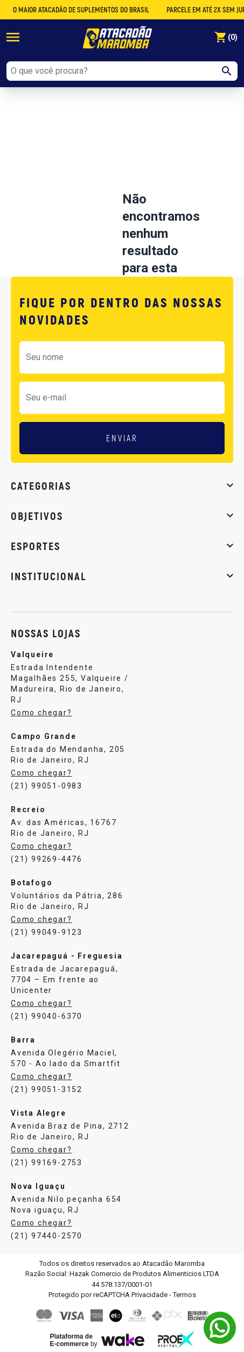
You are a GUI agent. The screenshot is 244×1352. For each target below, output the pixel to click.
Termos (184, 1295)
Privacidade (149, 1295)
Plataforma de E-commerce (71, 1340)
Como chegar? (41, 712)
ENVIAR (122, 438)
